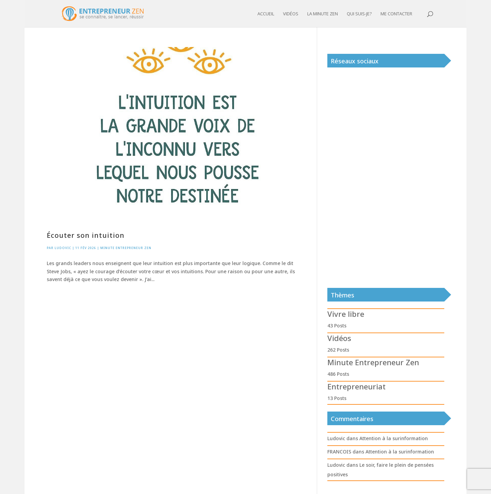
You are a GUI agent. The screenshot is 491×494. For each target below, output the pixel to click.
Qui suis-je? (359, 14)
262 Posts (338, 349)
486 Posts (338, 374)
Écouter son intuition (85, 235)
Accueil (265, 14)
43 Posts (336, 325)
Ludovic (63, 248)
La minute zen (322, 14)
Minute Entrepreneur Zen (125, 248)
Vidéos (290, 14)
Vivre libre (345, 314)
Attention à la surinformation (393, 438)
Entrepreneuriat (356, 386)
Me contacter (396, 14)
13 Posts (336, 398)
